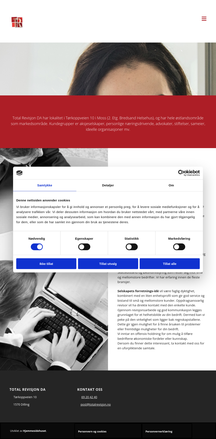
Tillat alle (170, 264)
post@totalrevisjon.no (96, 404)
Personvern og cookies (92, 431)
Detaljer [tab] (108, 185)
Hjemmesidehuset (34, 431)
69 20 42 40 (89, 397)
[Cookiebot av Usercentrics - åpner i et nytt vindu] (181, 173)
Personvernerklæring (159, 431)
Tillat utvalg (108, 264)
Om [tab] (171, 185)
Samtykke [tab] (44, 185)
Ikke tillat (46, 264)
